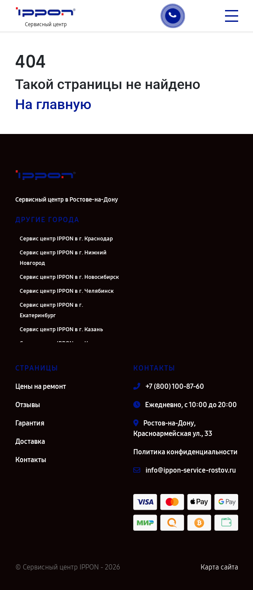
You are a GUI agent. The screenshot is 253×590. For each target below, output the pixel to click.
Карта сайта (219, 567)
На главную (53, 104)
